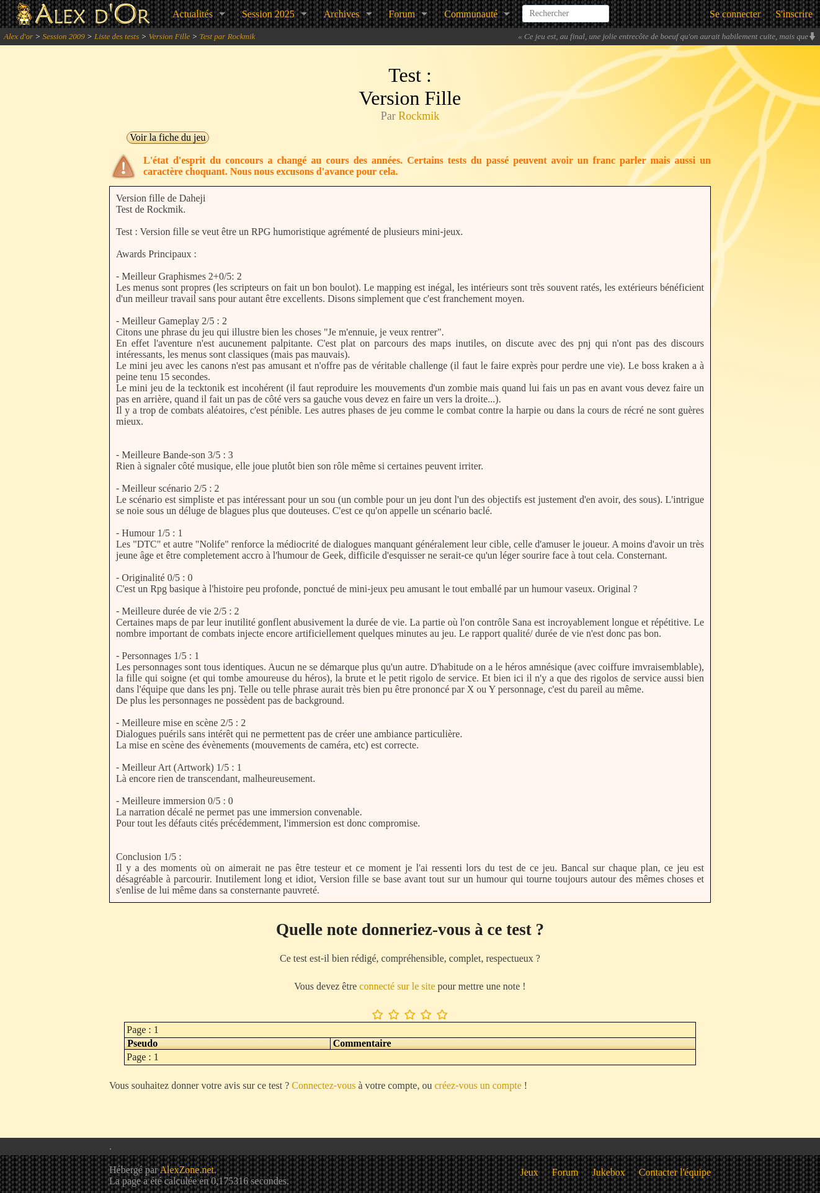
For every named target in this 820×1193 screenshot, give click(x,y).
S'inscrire (794, 14)
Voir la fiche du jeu (167, 137)
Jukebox (608, 1172)
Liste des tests (116, 36)
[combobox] (565, 8)
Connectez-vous (323, 1085)
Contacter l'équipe (675, 1172)
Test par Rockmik (228, 36)
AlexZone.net (186, 1169)
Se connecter (735, 14)
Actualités (192, 14)
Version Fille (169, 36)
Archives (342, 14)
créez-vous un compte (477, 1085)
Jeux (529, 1172)
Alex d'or (18, 36)
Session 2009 (63, 36)
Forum (402, 14)
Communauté (470, 14)
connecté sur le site (397, 986)
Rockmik (418, 116)
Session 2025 (268, 14)
